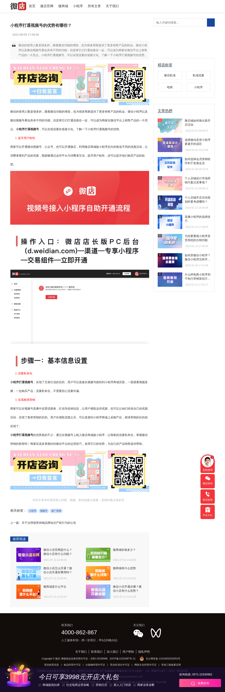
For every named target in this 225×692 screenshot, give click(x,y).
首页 (32, 6)
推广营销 (56, 510)
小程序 (78, 6)
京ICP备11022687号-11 (123, 658)
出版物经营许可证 (95, 664)
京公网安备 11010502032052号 (163, 658)
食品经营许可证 (72, 664)
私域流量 (198, 75)
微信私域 (170, 75)
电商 (170, 87)
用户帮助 (128, 651)
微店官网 (46, 6)
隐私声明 (144, 651)
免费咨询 (200, 683)
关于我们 (112, 6)
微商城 (63, 6)
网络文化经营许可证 (145, 664)
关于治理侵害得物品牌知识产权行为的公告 (49, 522)
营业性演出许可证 (120, 664)
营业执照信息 (51, 664)
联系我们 (96, 651)
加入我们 (112, 651)
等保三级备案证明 (171, 664)
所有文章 (94, 6)
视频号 (43, 510)
